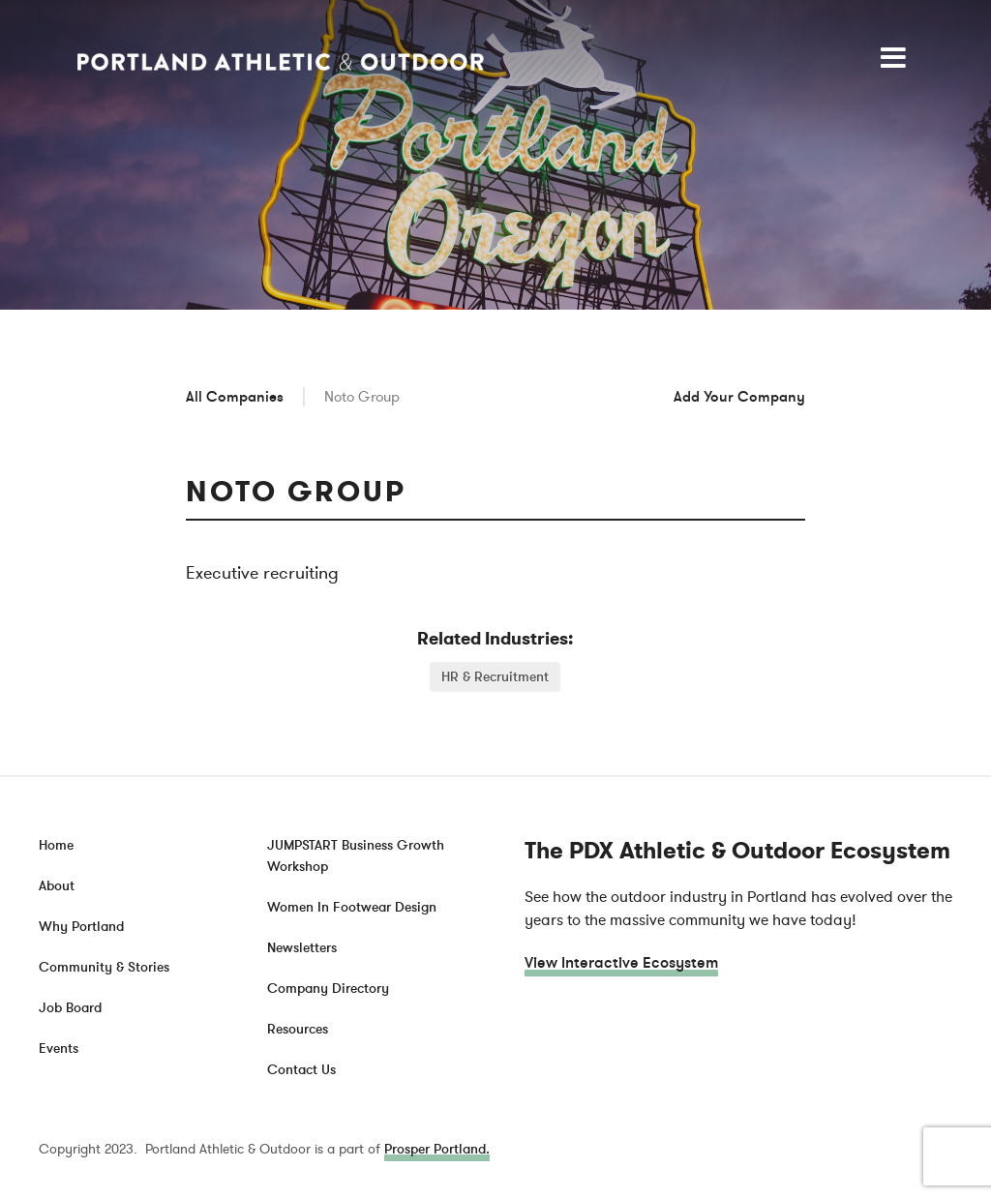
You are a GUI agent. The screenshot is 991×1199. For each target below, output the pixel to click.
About (57, 886)
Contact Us (301, 1070)
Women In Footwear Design (351, 907)
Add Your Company (739, 396)
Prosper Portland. (437, 1149)
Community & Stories (104, 967)
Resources (297, 1029)
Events (58, 1048)
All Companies (235, 396)
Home (56, 845)
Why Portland (81, 926)
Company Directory (328, 988)
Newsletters (302, 948)
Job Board (70, 1008)
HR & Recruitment (495, 677)
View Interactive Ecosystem (621, 963)
